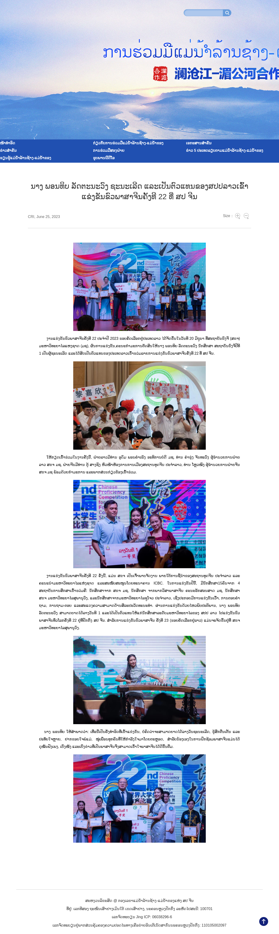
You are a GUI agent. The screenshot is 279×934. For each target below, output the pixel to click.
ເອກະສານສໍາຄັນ (199, 143)
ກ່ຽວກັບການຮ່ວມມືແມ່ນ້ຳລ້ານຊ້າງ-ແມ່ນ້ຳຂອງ (128, 143)
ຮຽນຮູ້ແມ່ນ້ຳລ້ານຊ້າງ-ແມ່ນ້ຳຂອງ (25, 158)
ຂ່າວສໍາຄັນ (8, 150)
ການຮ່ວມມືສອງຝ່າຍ (108, 150)
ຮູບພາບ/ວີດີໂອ (104, 158)
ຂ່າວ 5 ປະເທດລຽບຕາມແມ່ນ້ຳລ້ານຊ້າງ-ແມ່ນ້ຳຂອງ (224, 150)
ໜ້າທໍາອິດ (7, 143)
